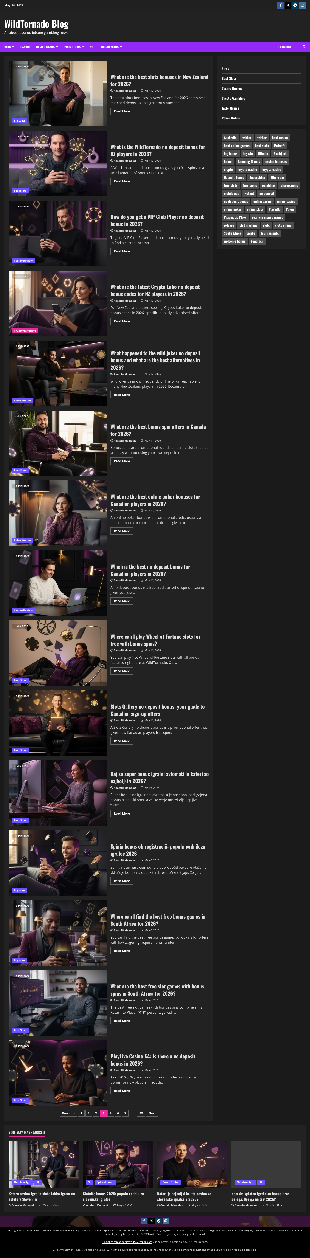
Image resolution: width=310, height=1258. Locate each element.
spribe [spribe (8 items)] (250, 233)
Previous (68, 1113)
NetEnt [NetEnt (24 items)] (249, 193)
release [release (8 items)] (229, 225)
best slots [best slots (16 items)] (262, 145)
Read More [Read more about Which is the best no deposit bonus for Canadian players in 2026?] (123, 600)
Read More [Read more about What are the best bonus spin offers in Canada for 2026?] (123, 460)
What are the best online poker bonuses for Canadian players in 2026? (155, 500)
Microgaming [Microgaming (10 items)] (289, 185)
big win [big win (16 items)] (248, 153)
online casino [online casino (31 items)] (286, 201)
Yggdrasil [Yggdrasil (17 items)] (257, 241)
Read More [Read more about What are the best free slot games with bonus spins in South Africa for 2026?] (123, 1020)
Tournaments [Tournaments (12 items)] (270, 233)
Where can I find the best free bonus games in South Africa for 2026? (157, 919)
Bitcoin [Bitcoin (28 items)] (263, 153)
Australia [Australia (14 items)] (230, 137)
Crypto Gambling (25, 330)
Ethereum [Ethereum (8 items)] (277, 177)
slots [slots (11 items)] (266, 225)
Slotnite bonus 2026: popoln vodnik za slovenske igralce (113, 1196)
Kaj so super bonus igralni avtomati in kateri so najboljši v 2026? (159, 777)
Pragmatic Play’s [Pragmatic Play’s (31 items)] (235, 217)
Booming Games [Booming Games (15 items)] (249, 161)
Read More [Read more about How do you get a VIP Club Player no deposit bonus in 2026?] (123, 250)
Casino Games (45, 47)
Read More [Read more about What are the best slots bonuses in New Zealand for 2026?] (123, 110)
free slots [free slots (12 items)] (230, 185)
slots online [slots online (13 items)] (283, 225)
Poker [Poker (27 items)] (290, 209)
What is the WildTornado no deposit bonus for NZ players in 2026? (58, 163)
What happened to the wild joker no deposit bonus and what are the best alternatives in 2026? (155, 360)
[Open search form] (304, 47)
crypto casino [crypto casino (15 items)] (271, 169)
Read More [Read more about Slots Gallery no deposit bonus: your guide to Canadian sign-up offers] (123, 740)
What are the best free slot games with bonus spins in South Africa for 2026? (157, 989)
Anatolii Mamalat (125, 91)
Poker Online (22, 400)
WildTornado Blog (36, 23)
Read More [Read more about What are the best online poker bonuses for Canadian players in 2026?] (123, 530)
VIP (92, 47)
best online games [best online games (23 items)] (237, 145)
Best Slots (20, 190)
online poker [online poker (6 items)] (233, 209)
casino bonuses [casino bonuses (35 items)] (276, 161)
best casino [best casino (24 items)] (280, 137)
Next (152, 1113)
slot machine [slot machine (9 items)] (248, 225)
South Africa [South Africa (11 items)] (232, 233)
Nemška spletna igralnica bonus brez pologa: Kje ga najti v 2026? (260, 1196)
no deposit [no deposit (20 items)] (266, 193)
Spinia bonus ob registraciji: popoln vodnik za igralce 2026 (157, 849)
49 (141, 1113)
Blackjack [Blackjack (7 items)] (280, 153)
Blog (7, 47)
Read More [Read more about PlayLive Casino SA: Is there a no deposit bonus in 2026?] (123, 1090)
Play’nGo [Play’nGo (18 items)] (275, 209)
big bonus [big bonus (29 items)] (230, 153)
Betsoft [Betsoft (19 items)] (279, 145)
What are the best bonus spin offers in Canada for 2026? (158, 430)
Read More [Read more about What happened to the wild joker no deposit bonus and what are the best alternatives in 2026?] (123, 394)
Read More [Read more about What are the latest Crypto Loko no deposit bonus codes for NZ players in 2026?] (123, 320)
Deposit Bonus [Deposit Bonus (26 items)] (234, 177)
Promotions (72, 47)
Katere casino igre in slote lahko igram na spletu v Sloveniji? (42, 1196)
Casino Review (23, 260)
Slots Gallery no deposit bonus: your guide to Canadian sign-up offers (157, 709)
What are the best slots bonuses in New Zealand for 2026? (58, 93)
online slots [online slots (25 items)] (255, 209)
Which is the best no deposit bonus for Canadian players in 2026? (150, 570)
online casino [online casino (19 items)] (262, 201)
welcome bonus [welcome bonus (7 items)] (234, 241)
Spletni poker (105, 1182)
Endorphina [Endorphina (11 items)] (257, 177)
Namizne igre (22, 1182)
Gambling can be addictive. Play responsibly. (127, 1241)
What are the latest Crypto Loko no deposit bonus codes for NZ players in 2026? (58, 303)
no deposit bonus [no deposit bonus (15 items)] (236, 201)
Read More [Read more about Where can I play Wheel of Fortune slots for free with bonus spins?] (123, 670)
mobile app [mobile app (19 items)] (231, 193)
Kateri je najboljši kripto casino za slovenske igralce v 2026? (184, 1196)
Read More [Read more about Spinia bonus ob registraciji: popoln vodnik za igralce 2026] (123, 880)
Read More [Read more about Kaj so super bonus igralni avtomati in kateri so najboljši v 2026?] (123, 812)
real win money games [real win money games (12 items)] (267, 217)
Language (284, 47)
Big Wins (19, 120)
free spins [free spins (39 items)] (250, 185)
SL (38, 1182)
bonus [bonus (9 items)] (228, 161)
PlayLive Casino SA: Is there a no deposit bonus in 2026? (152, 1059)
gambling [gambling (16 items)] (268, 185)
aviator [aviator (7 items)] (262, 137)
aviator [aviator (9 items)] (246, 137)
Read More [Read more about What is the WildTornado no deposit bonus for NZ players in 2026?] (123, 180)
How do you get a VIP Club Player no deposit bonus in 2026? (58, 233)
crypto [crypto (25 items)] (228, 169)
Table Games (230, 108)
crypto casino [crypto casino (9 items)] (247, 169)
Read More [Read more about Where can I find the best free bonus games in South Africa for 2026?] (123, 950)
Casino (25, 47)
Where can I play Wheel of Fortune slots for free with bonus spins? (155, 640)
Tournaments (110, 47)
